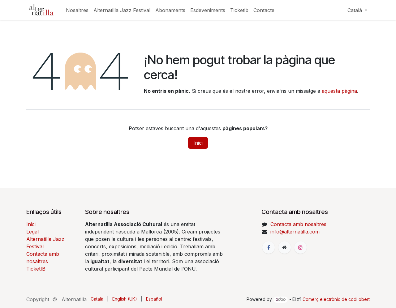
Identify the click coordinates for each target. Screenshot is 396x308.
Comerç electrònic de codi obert (336, 299)
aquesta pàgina (339, 91)
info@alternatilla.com (295, 232)
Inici (198, 143)
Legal (32, 232)
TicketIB (35, 269)
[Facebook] (268, 247)
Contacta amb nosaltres (298, 224)
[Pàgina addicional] (284, 247)
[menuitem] (77, 10)
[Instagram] (300, 247)
